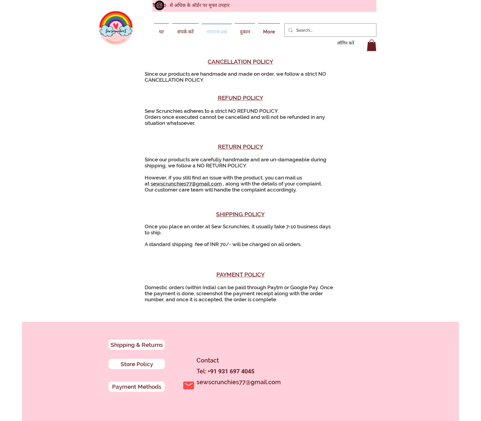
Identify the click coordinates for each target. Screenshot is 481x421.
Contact (207, 360)
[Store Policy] (136, 364)
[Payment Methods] (136, 386)
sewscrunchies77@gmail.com (186, 184)
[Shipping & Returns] (136, 345)
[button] (371, 45)
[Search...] (329, 30)
